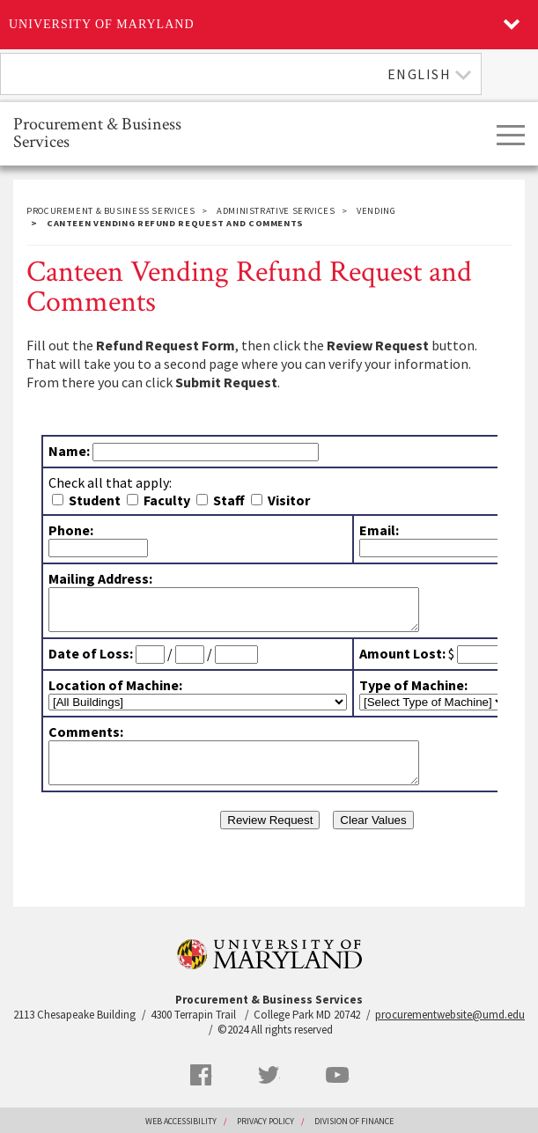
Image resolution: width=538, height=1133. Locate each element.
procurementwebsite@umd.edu (450, 1014)
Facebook (200, 1074)
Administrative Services (276, 211)
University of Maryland (102, 24)
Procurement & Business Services (97, 132)
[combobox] (241, 74)
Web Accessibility (181, 1121)
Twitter (268, 1075)
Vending (376, 211)
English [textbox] (419, 74)
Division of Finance (354, 1121)
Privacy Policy (265, 1121)
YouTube (337, 1075)
